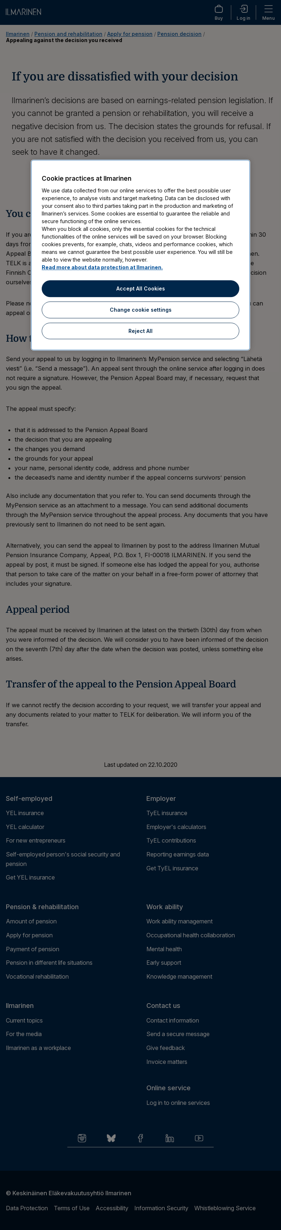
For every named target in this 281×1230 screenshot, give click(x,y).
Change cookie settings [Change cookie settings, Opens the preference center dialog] (141, 310)
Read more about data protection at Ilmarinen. (102, 268)
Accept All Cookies (140, 289)
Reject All (140, 331)
